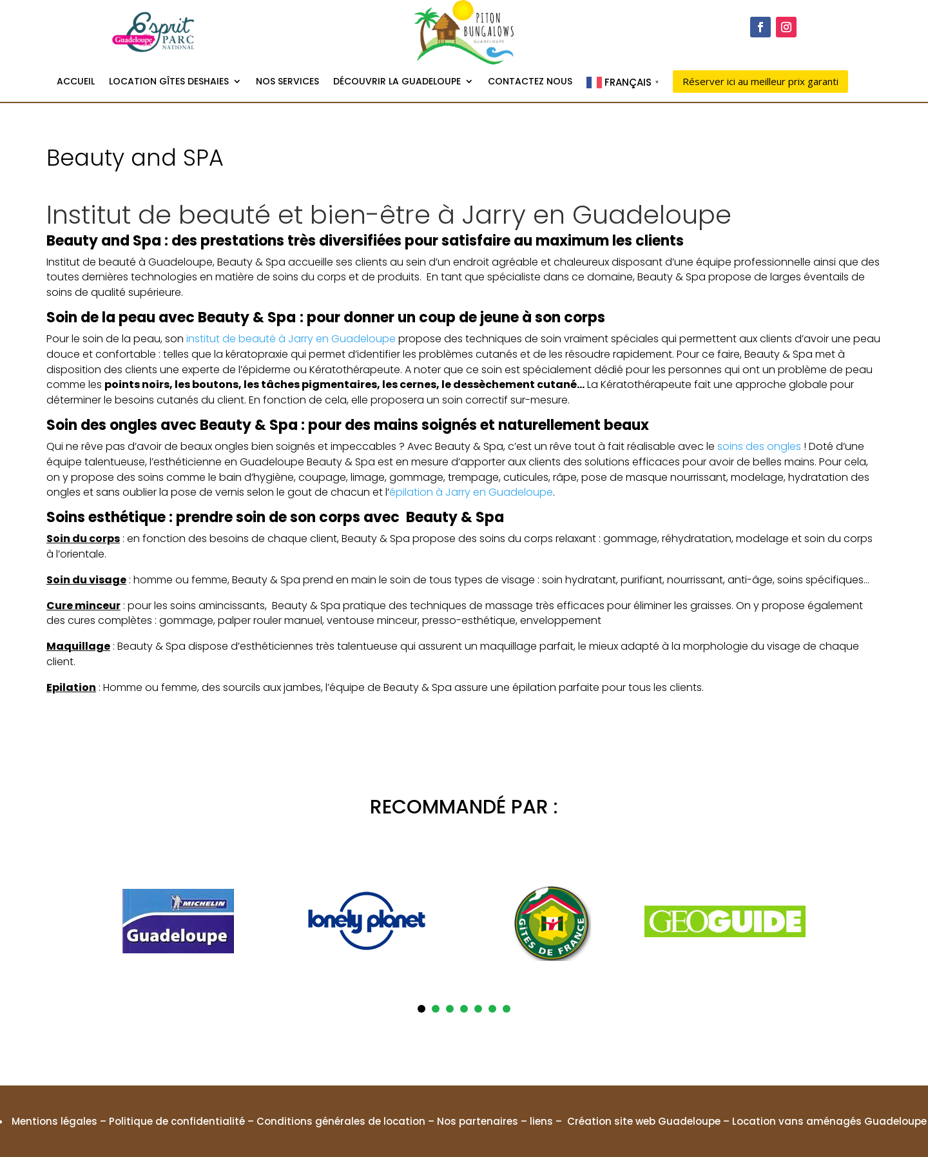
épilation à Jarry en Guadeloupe (471, 492)
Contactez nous (530, 82)
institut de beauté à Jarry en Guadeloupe (291, 338)
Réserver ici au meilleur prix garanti (760, 81)
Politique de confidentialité (177, 1121)
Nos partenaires (477, 1121)
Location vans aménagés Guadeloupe (829, 1121)
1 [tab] (421, 1009)
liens (541, 1121)
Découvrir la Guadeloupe (397, 82)
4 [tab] (464, 1009)
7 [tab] (506, 1009)
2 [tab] (436, 1009)
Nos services (287, 82)
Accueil (76, 82)
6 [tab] (492, 1009)
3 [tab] (450, 1009)
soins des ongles (759, 446)
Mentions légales (54, 1121)
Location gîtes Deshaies (169, 82)
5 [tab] (478, 1009)
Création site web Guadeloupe (643, 1121)
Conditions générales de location (340, 1121)
